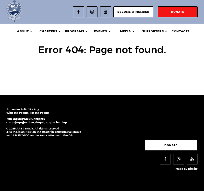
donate (177, 12)
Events (100, 31)
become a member (133, 12)
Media (125, 31)
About (23, 31)
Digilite (193, 169)
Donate (171, 145)
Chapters (48, 31)
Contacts (181, 31)
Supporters (153, 31)
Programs (74, 31)
